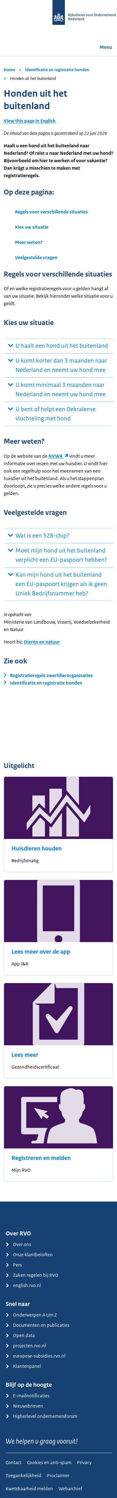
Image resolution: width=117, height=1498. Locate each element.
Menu (101, 47)
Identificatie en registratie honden (57, 69)
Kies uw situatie (31, 227)
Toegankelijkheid (23, 1475)
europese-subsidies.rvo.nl (35, 1356)
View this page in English (30, 121)
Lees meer (24, 1055)
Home (9, 69)
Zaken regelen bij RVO (32, 1275)
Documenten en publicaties (37, 1325)
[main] (58, 629)
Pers (14, 1265)
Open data (20, 1335)
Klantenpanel (23, 1366)
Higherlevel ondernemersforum (41, 1416)
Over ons (18, 1244)
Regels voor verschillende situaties (51, 212)
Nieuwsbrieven (24, 1406)
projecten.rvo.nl (26, 1346)
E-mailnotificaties (27, 1396)
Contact (13, 1462)
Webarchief (70, 1488)
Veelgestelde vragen (36, 257)
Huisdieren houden (36, 848)
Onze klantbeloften (29, 1254)
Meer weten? (29, 242)
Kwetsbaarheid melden (29, 1488)
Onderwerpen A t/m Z (31, 1315)
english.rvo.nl (23, 1285)
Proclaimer (58, 1475)
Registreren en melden (41, 1158)
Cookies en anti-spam (49, 1462)
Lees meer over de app (40, 951)
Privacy (84, 1462)
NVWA (56, 456)
